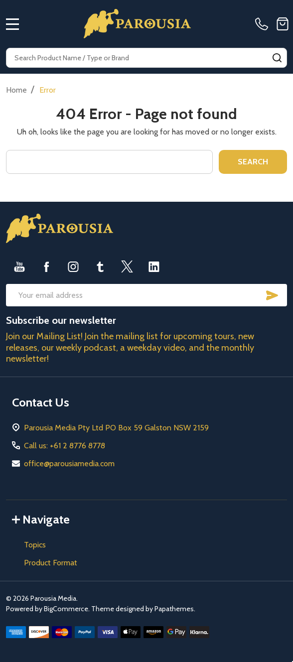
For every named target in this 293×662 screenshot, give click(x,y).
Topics (35, 544)
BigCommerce (66, 608)
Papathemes (174, 608)
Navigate (41, 519)
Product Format (50, 562)
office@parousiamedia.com (69, 463)
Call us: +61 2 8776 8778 (64, 445)
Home (16, 90)
